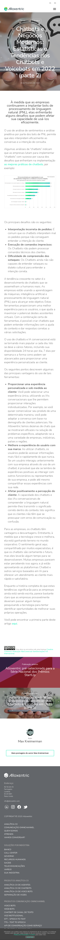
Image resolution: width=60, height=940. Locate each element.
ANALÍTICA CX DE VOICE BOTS (18, 891)
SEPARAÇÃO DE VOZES (15, 895)
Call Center (10, 853)
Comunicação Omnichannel (19, 827)
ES (50, 3)
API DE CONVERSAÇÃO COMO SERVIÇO (23, 925)
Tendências (24, 21)
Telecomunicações (14, 866)
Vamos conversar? (14, 837)
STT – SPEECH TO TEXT (15, 919)
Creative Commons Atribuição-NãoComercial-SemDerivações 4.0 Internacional (28, 651)
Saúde (7, 863)
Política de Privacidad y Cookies (24, 935)
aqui (14, 623)
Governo (9, 856)
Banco (7, 849)
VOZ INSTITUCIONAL (13, 916)
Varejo (8, 869)
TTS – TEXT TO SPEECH (15, 922)
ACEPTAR (30, 937)
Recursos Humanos (15, 859)
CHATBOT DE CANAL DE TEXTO (18, 912)
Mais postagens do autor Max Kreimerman (30, 753)
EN (55, 3)
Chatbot (37, 21)
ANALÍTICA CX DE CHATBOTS (17, 888)
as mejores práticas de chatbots (23, 164)
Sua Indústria (11, 873)
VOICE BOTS (10, 906)
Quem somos (11, 831)
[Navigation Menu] (54, 9)
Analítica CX (10, 824)
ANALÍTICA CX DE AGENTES (17, 885)
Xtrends (8, 834)
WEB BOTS (9, 909)
